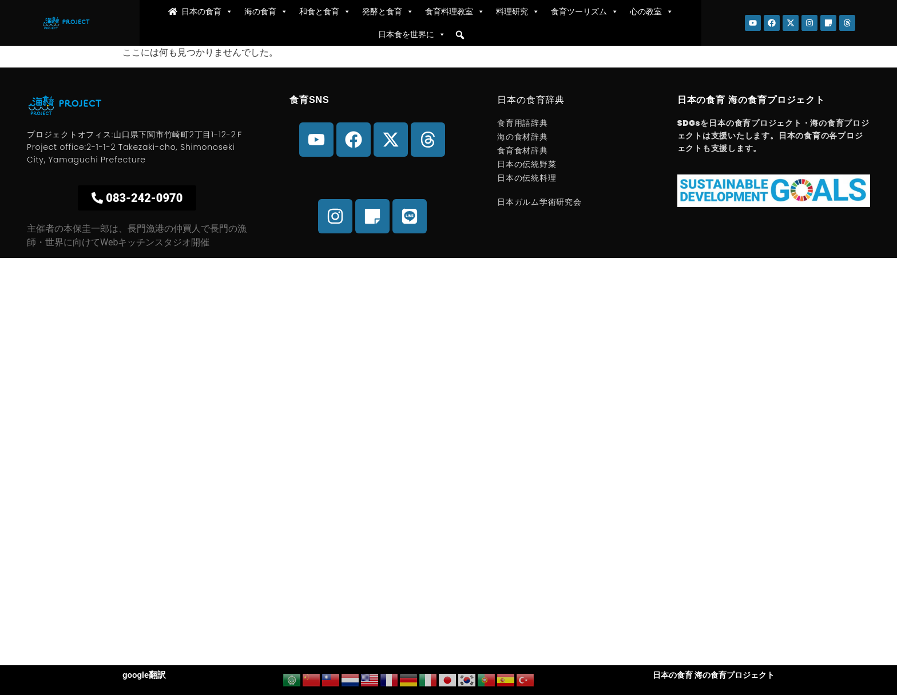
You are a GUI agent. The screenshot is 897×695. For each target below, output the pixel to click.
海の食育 (266, 11)
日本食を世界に (412, 34)
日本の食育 (207, 11)
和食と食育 (325, 11)
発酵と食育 (388, 11)
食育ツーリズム (584, 11)
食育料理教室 (455, 11)
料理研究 (517, 11)
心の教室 (651, 11)
